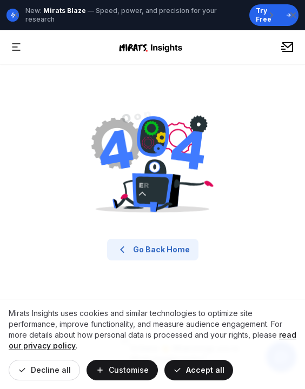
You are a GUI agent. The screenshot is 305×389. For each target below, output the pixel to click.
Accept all (198, 369)
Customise (122, 369)
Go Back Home (153, 249)
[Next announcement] (271, 15)
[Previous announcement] (16, 15)
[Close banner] (293, 15)
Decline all (44, 369)
